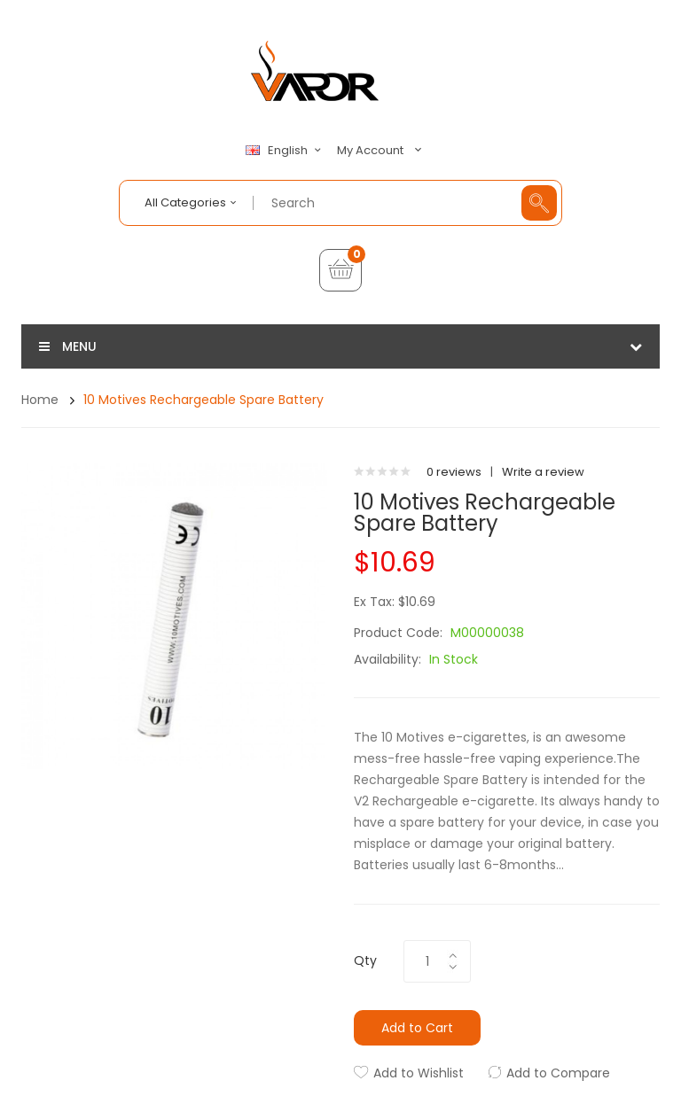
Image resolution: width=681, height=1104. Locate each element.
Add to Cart (417, 1028)
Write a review (543, 471)
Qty (365, 960)
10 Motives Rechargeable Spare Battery (203, 399)
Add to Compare (558, 1073)
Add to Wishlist (418, 1073)
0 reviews (454, 471)
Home (40, 399)
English (285, 151)
